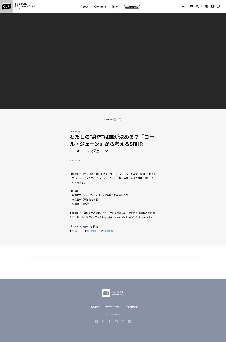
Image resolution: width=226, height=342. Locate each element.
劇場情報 (92, 230)
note (212, 6)
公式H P (76, 230)
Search (183, 6)
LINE (218, 6)
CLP (6, 6)
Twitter (197, 6)
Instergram (116, 321)
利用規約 (95, 306)
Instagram (206, 6)
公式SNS (108, 230)
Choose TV (75, 131)
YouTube (191, 6)
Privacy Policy (112, 306)
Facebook (202, 6)
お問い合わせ (131, 306)
